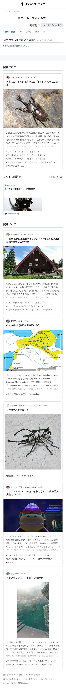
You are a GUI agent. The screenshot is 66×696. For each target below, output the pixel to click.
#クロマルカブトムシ (15, 166)
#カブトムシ (11, 151)
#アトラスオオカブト (15, 155)
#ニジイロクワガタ (14, 302)
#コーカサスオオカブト (37, 155)
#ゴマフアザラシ (32, 664)
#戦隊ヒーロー (25, 559)
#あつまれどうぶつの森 (38, 555)
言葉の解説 (10, 31)
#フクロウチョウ (13, 310)
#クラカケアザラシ (14, 664)
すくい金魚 (15, 574)
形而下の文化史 (16, 321)
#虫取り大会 (11, 559)
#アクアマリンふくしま (16, 661)
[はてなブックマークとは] (20, 176)
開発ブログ (33, 679)
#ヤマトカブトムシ (14, 162)
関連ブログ (40, 31)
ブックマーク (10, 185)
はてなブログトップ (46, 679)
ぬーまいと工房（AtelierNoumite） (24, 487)
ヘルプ (24, 679)
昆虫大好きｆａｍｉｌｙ (20, 77)
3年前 (33, 77)
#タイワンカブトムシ (34, 162)
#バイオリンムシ (35, 306)
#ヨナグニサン (29, 310)
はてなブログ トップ (12, 11)
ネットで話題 (25, 31)
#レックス (10, 562)
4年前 (31, 235)
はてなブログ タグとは (12, 679)
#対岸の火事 (46, 664)
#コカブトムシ (51, 162)
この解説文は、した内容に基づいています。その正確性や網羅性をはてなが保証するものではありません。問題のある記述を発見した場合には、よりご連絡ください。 (16, 46)
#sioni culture (34, 394)
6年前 (23, 574)
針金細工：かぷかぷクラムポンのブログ (26, 405)
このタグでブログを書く (52, 25)
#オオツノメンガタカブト (38, 159)
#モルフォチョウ (44, 310)
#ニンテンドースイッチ (16, 555)
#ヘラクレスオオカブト (29, 151)
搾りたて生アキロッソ (19, 235)
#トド (53, 661)
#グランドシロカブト (15, 159)
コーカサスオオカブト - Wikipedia (20, 189)
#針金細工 (10, 476)
